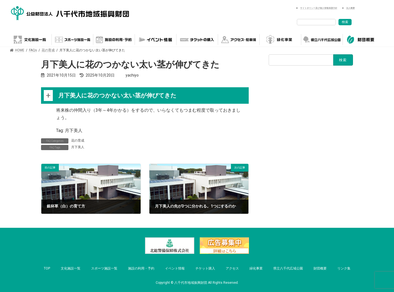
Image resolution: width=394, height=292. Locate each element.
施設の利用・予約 (141, 268)
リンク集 (343, 268)
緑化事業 (256, 268)
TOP (47, 268)
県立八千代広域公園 (288, 268)
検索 (345, 22)
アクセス (232, 268)
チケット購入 (205, 268)
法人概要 (350, 8)
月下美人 (77, 147)
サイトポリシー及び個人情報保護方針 (318, 8)
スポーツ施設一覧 (104, 268)
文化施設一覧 (70, 268)
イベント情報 (175, 268)
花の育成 (77, 140)
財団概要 (320, 268)
